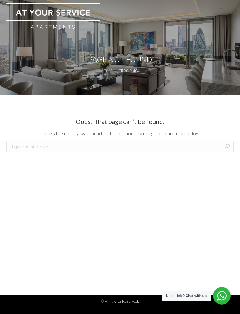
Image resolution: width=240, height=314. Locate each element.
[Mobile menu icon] (224, 16)
